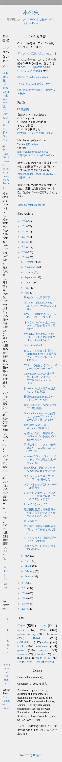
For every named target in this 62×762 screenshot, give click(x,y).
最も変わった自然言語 (37, 297)
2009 (24, 598)
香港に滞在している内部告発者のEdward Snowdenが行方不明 (40, 447)
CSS (50, 658)
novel (29, 661)
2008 (24, 603)
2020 (24, 221)
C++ (21, 625)
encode (38, 657)
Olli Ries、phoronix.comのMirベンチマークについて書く (40, 305)
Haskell (47, 662)
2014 (24, 252)
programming (26, 634)
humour (52, 634)
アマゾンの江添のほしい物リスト (37, 53)
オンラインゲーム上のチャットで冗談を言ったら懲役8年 (40, 325)
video (45, 642)
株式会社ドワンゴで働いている (35, 133)
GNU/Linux (25, 642)
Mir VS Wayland (33, 345)
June (27, 292)
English (43, 650)
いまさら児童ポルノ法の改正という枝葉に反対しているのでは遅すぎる (40, 496)
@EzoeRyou (31, 23)
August (29, 282)
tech (55, 654)
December (30, 261)
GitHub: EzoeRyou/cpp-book (32, 77)
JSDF (26, 657)
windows (41, 646)
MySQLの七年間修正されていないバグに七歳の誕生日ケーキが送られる (40, 337)
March (28, 566)
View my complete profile (31, 204)
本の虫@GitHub (45, 19)
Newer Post (6, 666)
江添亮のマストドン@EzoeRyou (36, 155)
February (30, 571)
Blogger (37, 755)
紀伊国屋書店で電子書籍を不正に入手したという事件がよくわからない (40, 512)
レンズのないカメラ (36, 504)
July (27, 287)
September (31, 277)
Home (6, 681)
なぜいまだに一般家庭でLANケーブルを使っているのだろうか (40, 436)
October (29, 272)
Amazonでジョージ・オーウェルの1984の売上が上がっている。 (40, 459)
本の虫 (31, 12)
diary (42, 625)
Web (43, 630)
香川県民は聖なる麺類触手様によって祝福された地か (40, 529)
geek (38, 661)
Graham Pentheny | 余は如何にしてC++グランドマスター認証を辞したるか (39, 416)
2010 (24, 593)
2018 (24, 231)
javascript (40, 654)
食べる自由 (30, 521)
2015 (24, 247)
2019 (24, 226)
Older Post (6, 674)
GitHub (31, 19)
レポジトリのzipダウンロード (34, 83)
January (29, 576)
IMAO (37, 638)
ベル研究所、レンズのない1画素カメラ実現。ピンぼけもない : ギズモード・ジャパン (6, 106)
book (20, 646)
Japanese (22, 654)
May (27, 555)
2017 (24, 236)
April (28, 561)
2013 (24, 257)
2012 (24, 582)
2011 (24, 588)
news (20, 630)
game (20, 650)
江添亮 (25, 109)
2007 (24, 608)
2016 (24, 241)
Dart (19, 661)
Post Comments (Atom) (6, 704)
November (31, 267)
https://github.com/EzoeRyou (32, 151)
